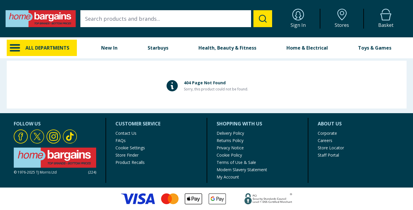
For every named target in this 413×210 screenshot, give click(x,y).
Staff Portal (328, 155)
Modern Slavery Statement (242, 169)
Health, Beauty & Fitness (227, 48)
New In (109, 48)
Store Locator (331, 147)
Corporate (327, 133)
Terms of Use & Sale (236, 162)
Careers (325, 140)
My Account (228, 177)
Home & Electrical (307, 48)
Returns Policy (230, 140)
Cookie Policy (229, 155)
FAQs (120, 140)
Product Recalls (130, 162)
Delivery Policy (230, 133)
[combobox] (176, 18)
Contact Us (125, 133)
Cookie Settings (130, 147)
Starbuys (158, 48)
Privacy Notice (230, 147)
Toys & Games (374, 48)
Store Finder (127, 155)
